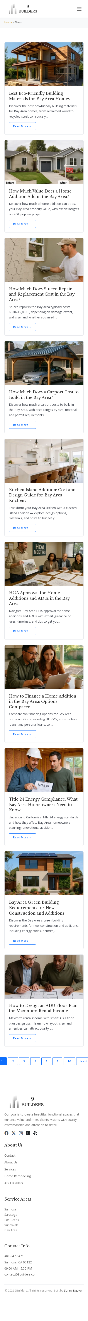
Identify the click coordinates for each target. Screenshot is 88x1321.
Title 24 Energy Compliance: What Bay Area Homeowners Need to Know (43, 804)
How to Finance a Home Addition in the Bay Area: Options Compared (42, 701)
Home (8, 22)
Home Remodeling (17, 1176)
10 (69, 1061)
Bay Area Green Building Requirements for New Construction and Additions (36, 908)
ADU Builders (13, 1183)
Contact (9, 1155)
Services (10, 1169)
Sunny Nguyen (73, 1290)
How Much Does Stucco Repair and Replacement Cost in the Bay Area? (41, 294)
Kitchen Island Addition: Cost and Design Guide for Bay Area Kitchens (42, 495)
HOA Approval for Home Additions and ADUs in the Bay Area (39, 598)
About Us (10, 1162)
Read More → (22, 126)
